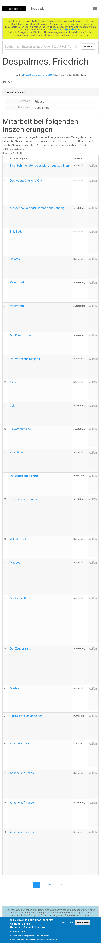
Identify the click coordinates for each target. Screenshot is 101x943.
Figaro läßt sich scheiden (26, 716)
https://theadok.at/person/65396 (39, 75)
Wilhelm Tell (18, 539)
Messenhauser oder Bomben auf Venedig (37, 208)
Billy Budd (16, 231)
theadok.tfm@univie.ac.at (66, 29)
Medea (14, 688)
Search (88, 46)
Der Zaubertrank (20, 648)
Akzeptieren (82, 925)
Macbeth (16, 562)
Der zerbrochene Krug (24, 475)
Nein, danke (67, 925)
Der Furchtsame (20, 335)
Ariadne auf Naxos (22, 743)
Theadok (36, 8)
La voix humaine (20, 429)
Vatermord (17, 282)
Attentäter (16, 452)
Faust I (14, 382)
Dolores (15, 259)
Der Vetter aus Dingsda (25, 359)
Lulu (12, 405)
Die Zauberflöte (20, 598)
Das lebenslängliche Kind (26, 180)
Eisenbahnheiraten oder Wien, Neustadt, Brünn (40, 165)
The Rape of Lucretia (23, 499)
